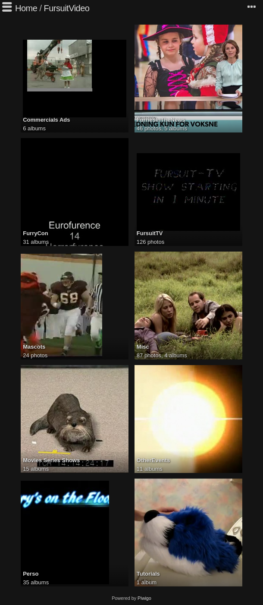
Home (26, 8)
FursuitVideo (67, 8)
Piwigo (144, 598)
